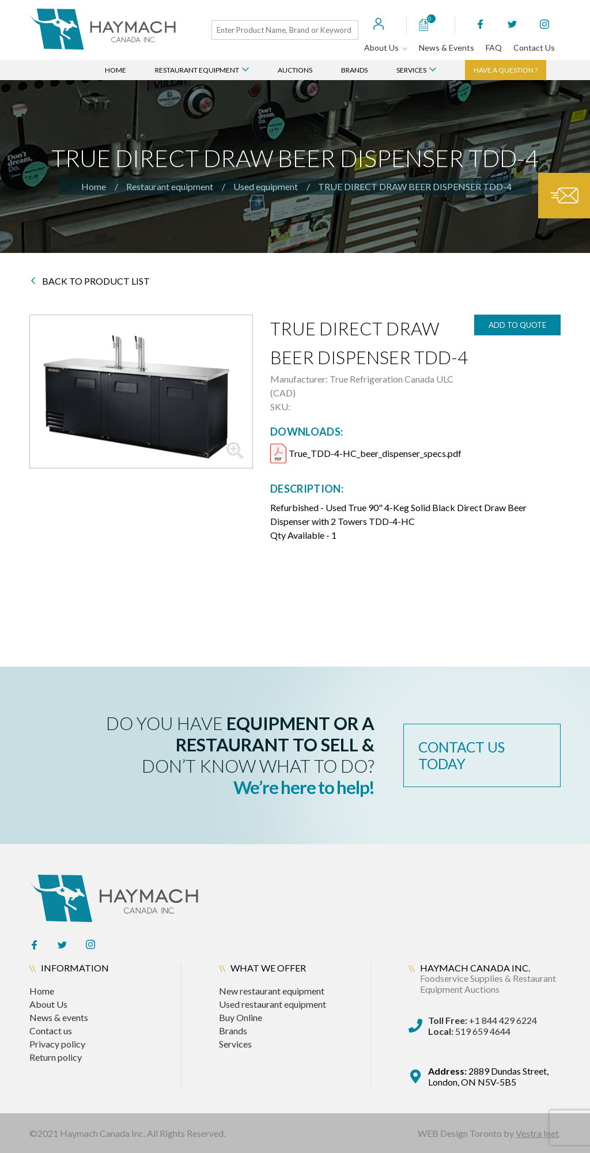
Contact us (50, 1030)
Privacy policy (57, 1043)
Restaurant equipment (169, 186)
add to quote (517, 325)
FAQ (494, 47)
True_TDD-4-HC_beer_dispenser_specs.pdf (375, 453)
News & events (58, 1017)
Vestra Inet (537, 1133)
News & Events (446, 47)
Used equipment (265, 186)
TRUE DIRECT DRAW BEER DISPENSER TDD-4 (415, 186)
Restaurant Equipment (202, 70)
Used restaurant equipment (272, 1004)
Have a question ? (506, 70)
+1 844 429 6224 (482, 1020)
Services (416, 70)
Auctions (295, 70)
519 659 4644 (469, 1031)
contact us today (465, 755)
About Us (385, 47)
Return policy (55, 1057)
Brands (354, 70)
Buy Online (240, 1017)
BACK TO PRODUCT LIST (90, 281)
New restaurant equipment (271, 990)
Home (115, 70)
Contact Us (534, 47)
